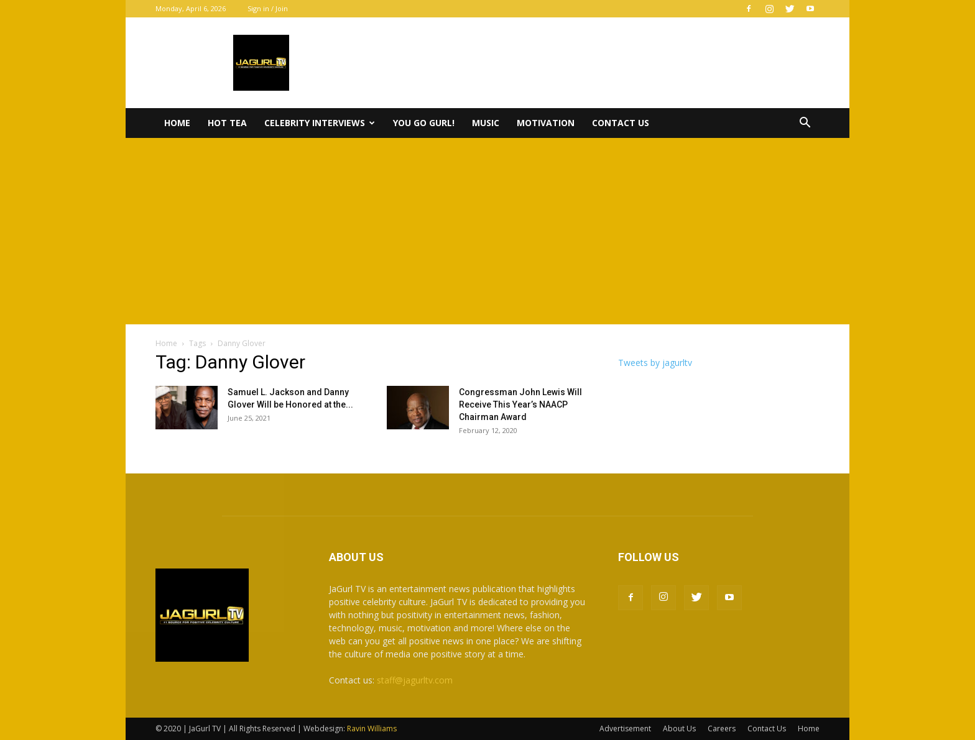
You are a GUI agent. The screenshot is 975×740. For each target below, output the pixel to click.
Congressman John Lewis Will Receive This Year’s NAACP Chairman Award (520, 404)
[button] (805, 124)
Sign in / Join (267, 8)
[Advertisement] (487, 231)
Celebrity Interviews (319, 123)
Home (177, 123)
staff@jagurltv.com (415, 680)
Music (485, 123)
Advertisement (625, 728)
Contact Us (620, 123)
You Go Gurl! (424, 123)
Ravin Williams (373, 728)
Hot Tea (227, 123)
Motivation (546, 123)
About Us (679, 728)
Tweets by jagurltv (655, 362)
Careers (722, 728)
